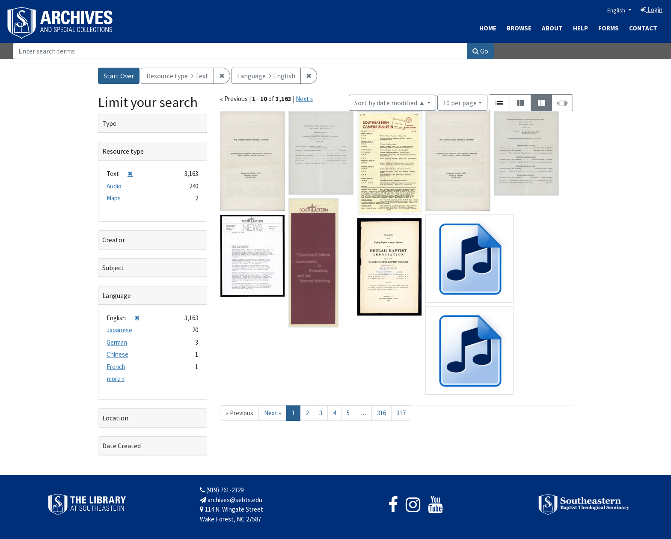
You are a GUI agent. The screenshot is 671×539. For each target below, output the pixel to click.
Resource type (123, 151)
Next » (304, 99)
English (616, 10)
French (116, 367)
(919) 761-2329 (221, 490)
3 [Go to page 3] (320, 413)
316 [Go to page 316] (381, 413)
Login (651, 10)
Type (109, 123)
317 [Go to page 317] (401, 413)
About (552, 28)
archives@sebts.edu (231, 500)
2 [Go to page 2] (307, 413)
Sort (389, 102)
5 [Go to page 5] (348, 413)
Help (580, 28)
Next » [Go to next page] (272, 413)
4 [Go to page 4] (334, 413)
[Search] (240, 51)
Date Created (121, 445)
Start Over (119, 75)
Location (115, 418)
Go (480, 51)
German (117, 342)
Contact (643, 28)
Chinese (117, 354)
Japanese (119, 330)
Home (487, 28)
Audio (114, 186)
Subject (113, 267)
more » (116, 379)
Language (116, 295)
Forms (608, 28)
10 (460, 102)
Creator (113, 239)
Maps (114, 198)
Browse (519, 28)
